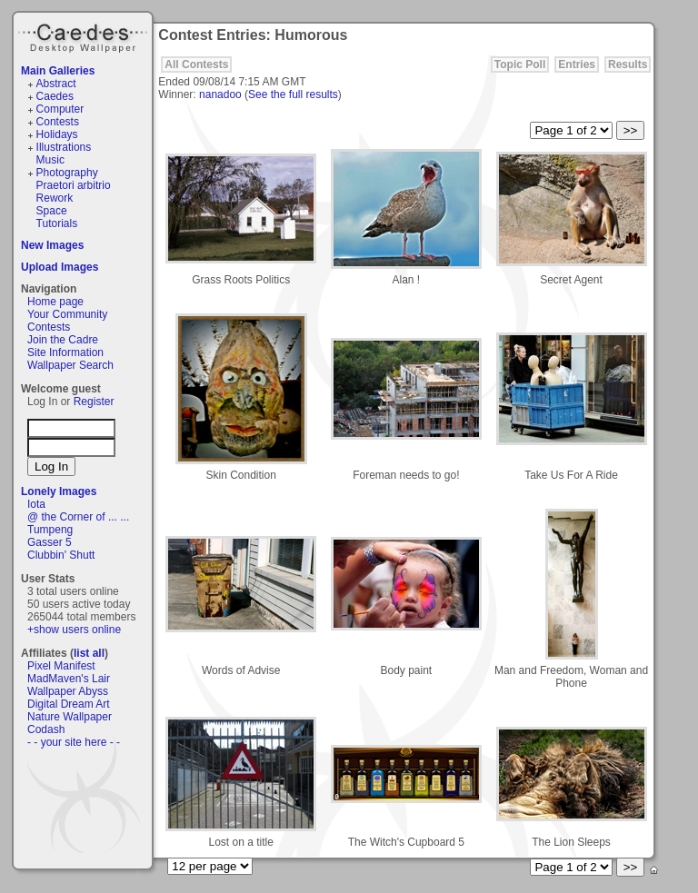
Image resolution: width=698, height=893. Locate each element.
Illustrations (64, 147)
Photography (67, 172)
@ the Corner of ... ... (78, 517)
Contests (57, 121)
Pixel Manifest (61, 666)
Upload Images (59, 267)
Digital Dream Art (68, 704)
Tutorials (57, 223)
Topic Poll (519, 64)
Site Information (65, 352)
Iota (36, 504)
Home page (55, 301)
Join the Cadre (62, 339)
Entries (576, 64)
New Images (52, 245)
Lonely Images (58, 491)
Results (627, 64)
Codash (46, 729)
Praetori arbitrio (73, 185)
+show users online (74, 629)
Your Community (67, 314)
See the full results (293, 94)
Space (51, 210)
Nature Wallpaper (69, 716)
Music (50, 160)
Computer (60, 109)
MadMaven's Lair (68, 678)
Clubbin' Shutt (61, 555)
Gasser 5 (49, 542)
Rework (55, 198)
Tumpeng (50, 529)
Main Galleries (58, 70)
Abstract (56, 83)
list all (89, 653)
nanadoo (220, 94)
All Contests (196, 64)
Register (94, 401)
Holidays (57, 134)
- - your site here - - (73, 742)
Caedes (84, 35)
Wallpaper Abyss (67, 691)
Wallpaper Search (70, 365)
